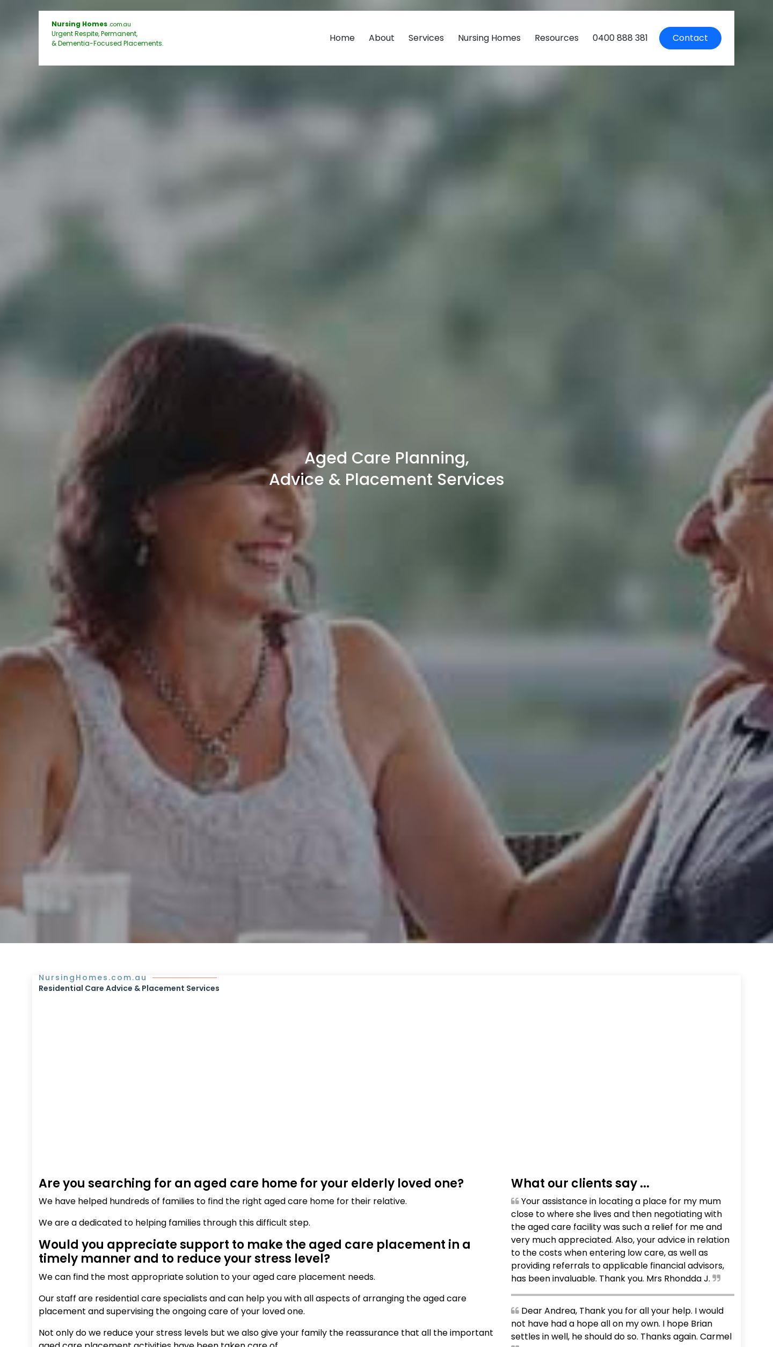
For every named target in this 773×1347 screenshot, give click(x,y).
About (382, 38)
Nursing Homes (489, 38)
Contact (690, 38)
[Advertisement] (386, 1075)
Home (342, 38)
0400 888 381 (620, 38)
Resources (557, 38)
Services (426, 38)
